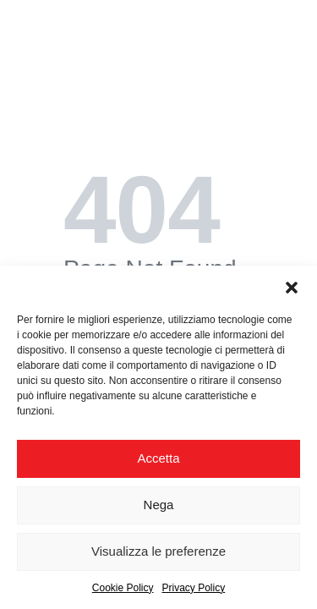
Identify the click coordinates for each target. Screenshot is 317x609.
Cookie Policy (123, 588)
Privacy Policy (194, 588)
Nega (159, 504)
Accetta (158, 458)
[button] (291, 286)
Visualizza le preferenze (158, 551)
